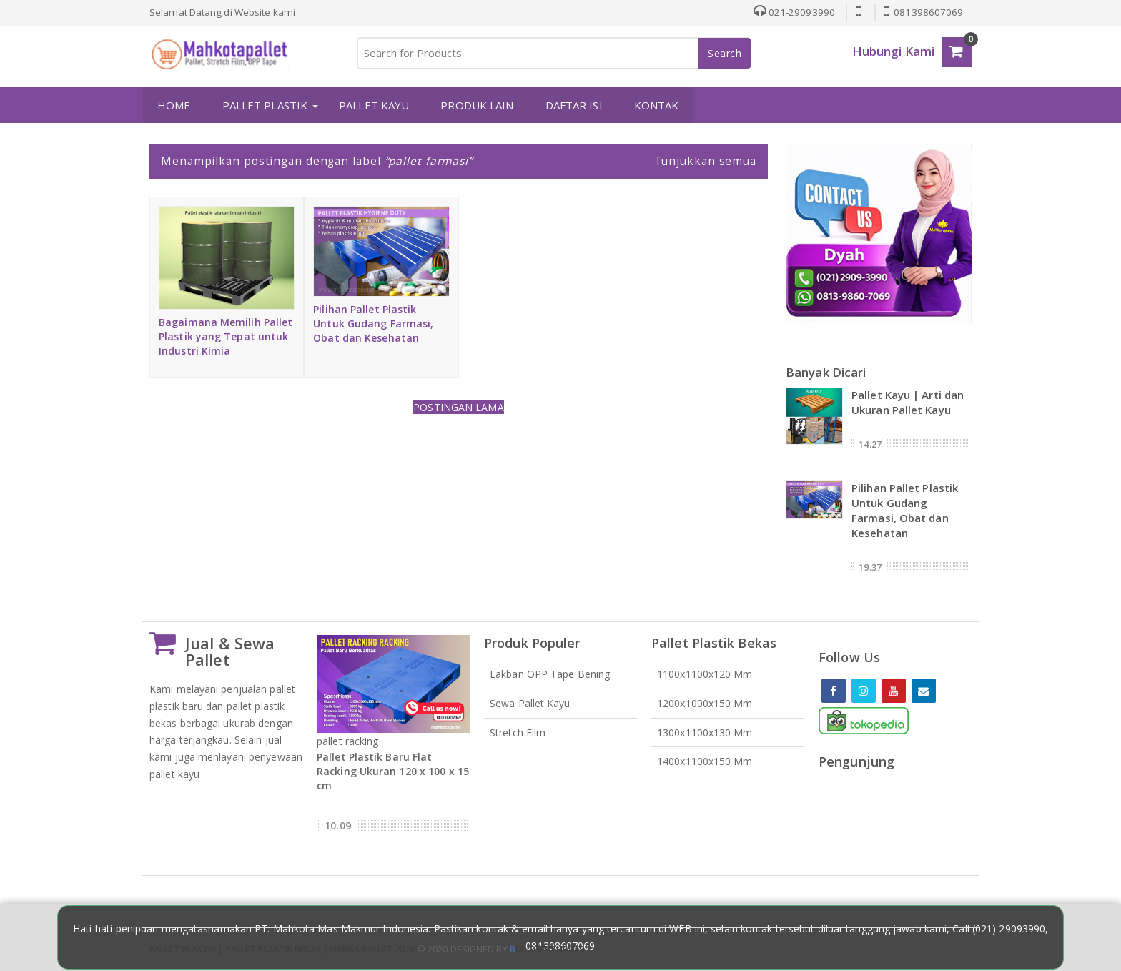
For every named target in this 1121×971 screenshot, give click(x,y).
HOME (173, 105)
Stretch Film (517, 732)
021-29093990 (793, 12)
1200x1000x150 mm (705, 702)
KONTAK (655, 105)
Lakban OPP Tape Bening (550, 673)
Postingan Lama (458, 407)
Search (725, 53)
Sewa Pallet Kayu (530, 702)
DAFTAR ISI (572, 105)
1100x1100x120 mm (705, 673)
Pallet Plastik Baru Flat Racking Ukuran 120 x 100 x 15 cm (393, 771)
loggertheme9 (547, 949)
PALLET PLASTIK (264, 105)
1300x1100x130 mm (705, 732)
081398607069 (923, 12)
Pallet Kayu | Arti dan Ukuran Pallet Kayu (907, 401)
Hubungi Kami (893, 51)
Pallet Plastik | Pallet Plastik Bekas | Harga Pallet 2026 (282, 949)
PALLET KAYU (373, 105)
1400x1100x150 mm (705, 761)
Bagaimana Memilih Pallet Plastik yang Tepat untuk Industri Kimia (225, 336)
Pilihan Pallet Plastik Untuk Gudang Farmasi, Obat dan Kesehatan (373, 323)
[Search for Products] (553, 53)
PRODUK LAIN (476, 105)
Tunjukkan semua (705, 161)
